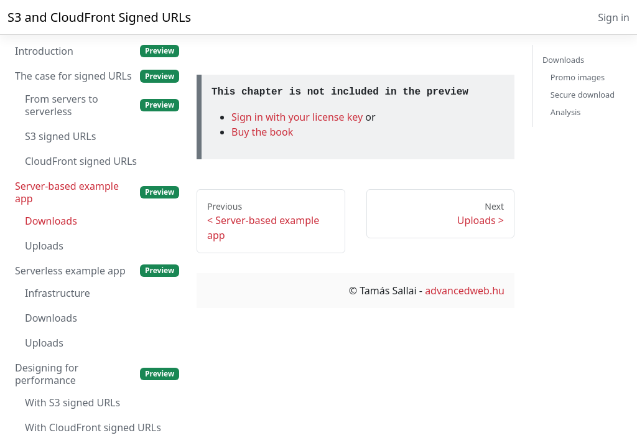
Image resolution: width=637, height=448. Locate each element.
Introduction (97, 51)
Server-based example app (97, 192)
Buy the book (262, 132)
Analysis (566, 112)
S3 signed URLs (60, 136)
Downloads (51, 221)
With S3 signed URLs (72, 402)
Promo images (578, 77)
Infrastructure (57, 293)
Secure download (583, 95)
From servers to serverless (102, 105)
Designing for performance (97, 374)
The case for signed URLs (97, 76)
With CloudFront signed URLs (93, 427)
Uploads (44, 246)
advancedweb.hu (464, 290)
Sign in (614, 17)
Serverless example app (97, 271)
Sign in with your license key (298, 117)
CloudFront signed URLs (81, 161)
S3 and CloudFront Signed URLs (99, 17)
